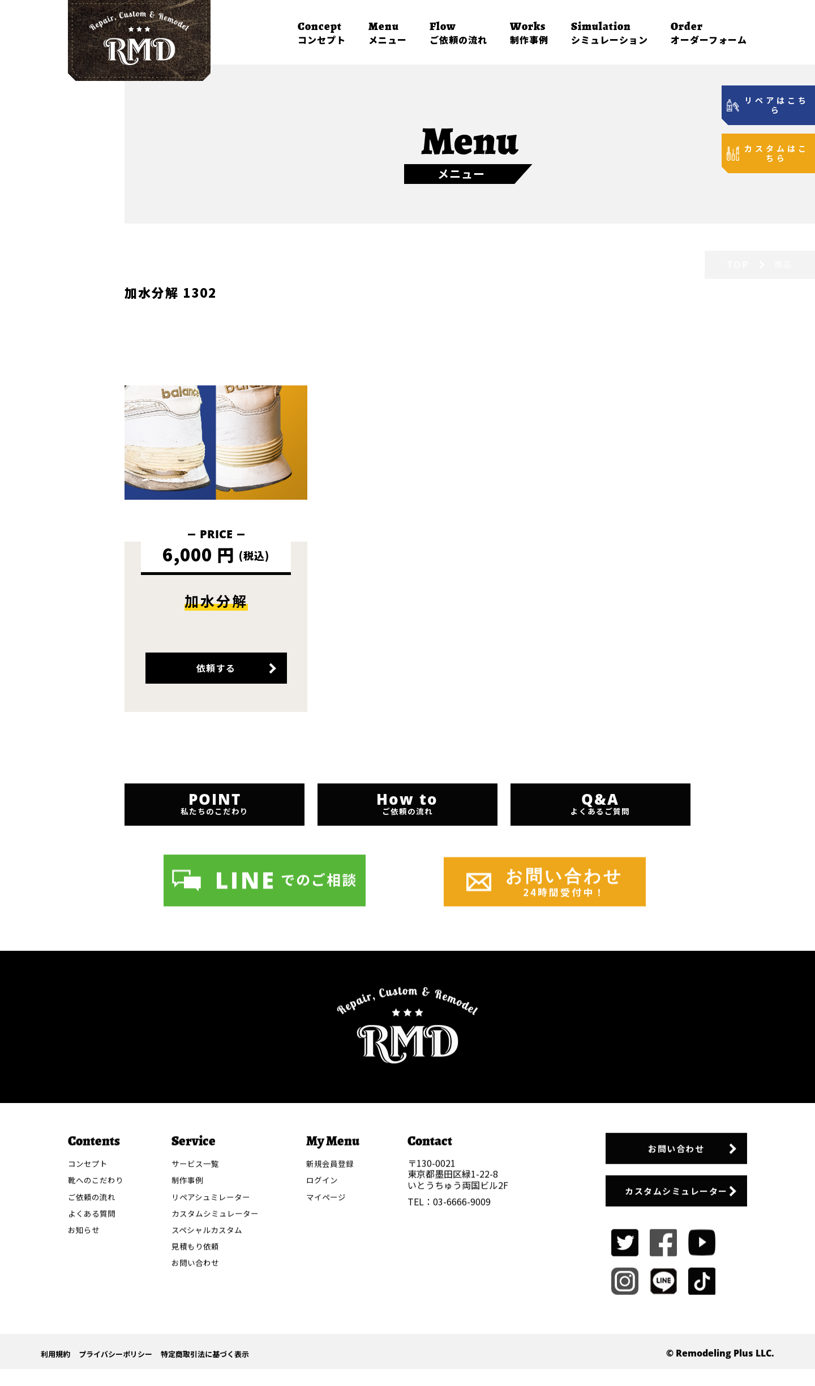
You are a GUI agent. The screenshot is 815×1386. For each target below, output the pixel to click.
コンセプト (322, 32)
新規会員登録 (335, 1319)
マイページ (331, 1353)
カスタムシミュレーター (662, 1351)
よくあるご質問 (603, 837)
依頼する (216, 680)
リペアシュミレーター (214, 1353)
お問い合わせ (662, 1306)
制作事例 (529, 32)
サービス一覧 (197, 1319)
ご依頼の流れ (458, 32)
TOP (738, 238)
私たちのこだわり (212, 837)
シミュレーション (609, 32)
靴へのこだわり (97, 1336)
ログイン (327, 1336)
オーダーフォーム (709, 32)
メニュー (387, 32)
